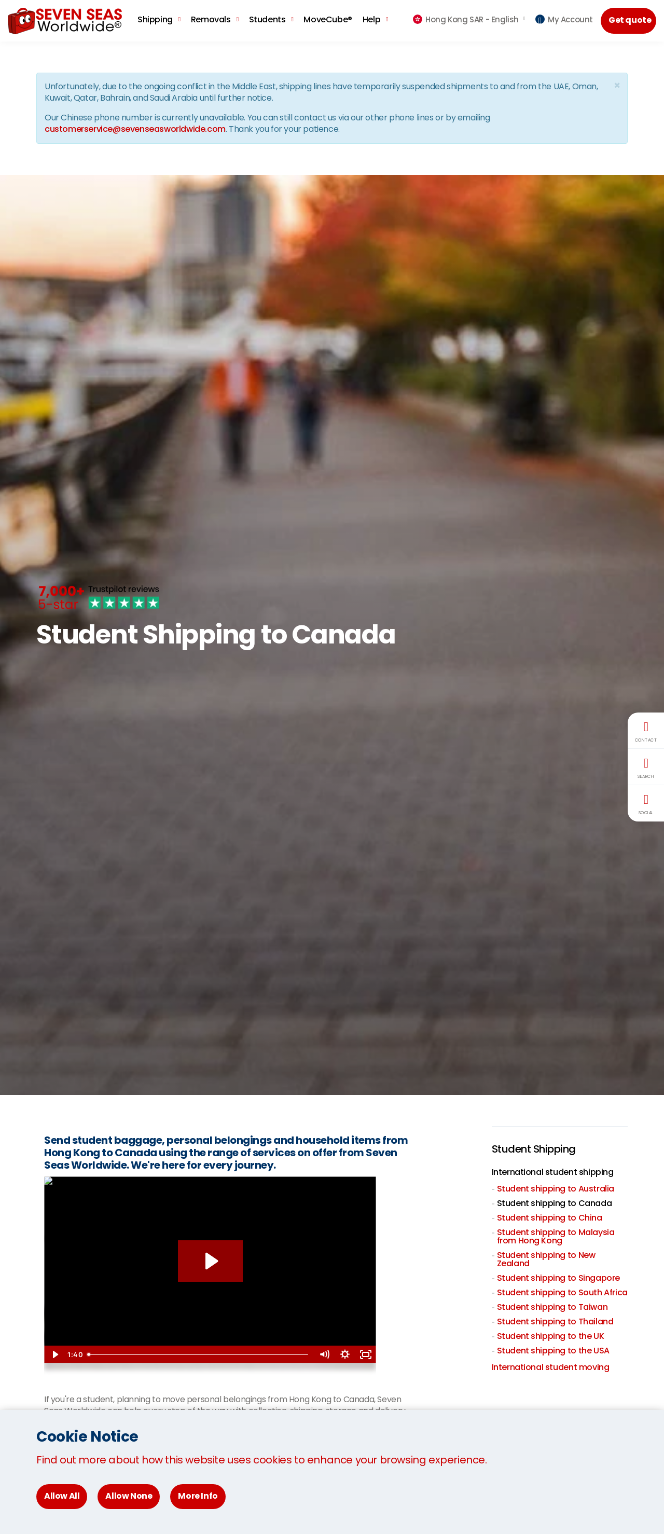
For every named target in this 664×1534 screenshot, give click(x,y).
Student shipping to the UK (550, 1336)
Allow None (128, 1496)
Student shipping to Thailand (555, 1321)
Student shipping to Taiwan (552, 1307)
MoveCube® (327, 19)
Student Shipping (534, 1149)
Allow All (61, 1496)
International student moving (551, 1367)
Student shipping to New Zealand (546, 1259)
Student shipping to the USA (553, 1351)
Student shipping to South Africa (562, 1292)
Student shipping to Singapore (558, 1278)
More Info (197, 1496)
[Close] (617, 85)
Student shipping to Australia (555, 1189)
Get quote (629, 20)
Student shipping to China (549, 1218)
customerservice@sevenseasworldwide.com (135, 129)
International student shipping (553, 1172)
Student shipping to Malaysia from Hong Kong (556, 1236)
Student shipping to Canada (554, 1203)
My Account (564, 19)
